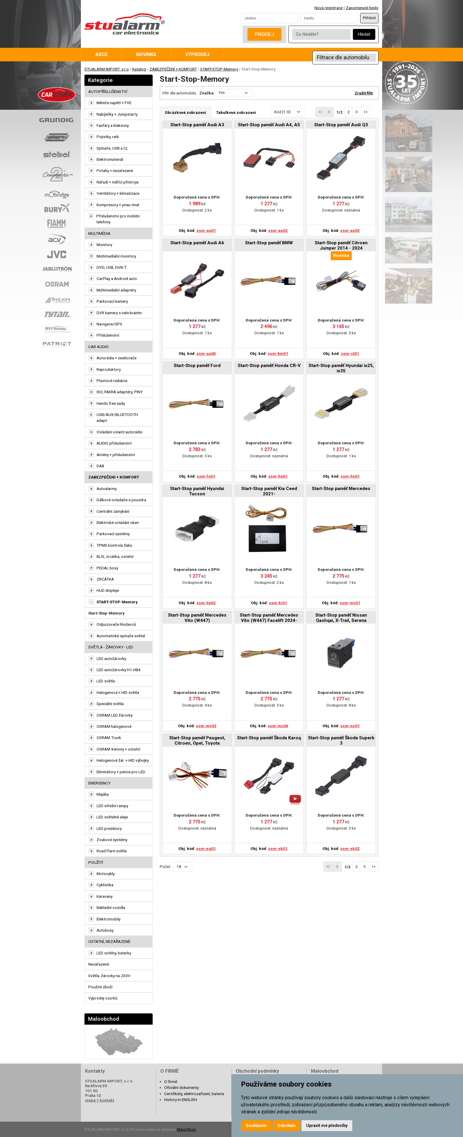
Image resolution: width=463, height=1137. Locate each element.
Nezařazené (98, 964)
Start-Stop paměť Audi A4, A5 (269, 124)
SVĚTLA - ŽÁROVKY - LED (110, 647)
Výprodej (197, 54)
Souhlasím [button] (256, 1125)
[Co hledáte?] (321, 34)
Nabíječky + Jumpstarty (117, 114)
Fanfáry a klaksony (113, 125)
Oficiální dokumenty (181, 1087)
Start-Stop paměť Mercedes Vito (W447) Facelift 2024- (269, 617)
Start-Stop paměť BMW (269, 242)
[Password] (329, 18)
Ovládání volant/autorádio (120, 432)
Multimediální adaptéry (116, 290)
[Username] (269, 18)
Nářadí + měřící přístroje (117, 182)
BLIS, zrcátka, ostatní (115, 556)
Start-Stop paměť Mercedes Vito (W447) (197, 617)
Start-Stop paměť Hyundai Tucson (197, 491)
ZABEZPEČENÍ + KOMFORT (173, 69)
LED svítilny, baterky (114, 953)
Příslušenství (108, 335)
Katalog (139, 69)
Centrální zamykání (113, 511)
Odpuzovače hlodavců (116, 624)
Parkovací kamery (112, 301)
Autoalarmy (107, 488)
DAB (100, 465)
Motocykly (106, 873)
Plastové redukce (112, 380)
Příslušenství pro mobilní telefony (118, 219)
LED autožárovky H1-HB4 (119, 669)
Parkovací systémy (113, 533)
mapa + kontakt (99, 1100)
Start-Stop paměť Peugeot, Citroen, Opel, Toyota (197, 740)
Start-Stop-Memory (106, 613)
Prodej (264, 34)
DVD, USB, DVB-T (111, 267)
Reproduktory (109, 369)
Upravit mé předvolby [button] (327, 1125)
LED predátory (109, 828)
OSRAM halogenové (114, 726)
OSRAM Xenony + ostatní (118, 749)
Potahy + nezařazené (115, 170)
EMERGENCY (99, 783)
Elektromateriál (110, 159)
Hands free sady (111, 403)
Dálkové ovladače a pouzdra (121, 499)
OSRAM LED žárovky (115, 715)
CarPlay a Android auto (117, 278)
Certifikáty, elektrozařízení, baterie (194, 1093)
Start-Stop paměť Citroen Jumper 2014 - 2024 (341, 245)
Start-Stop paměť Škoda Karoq (269, 737)
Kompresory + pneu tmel (118, 204)
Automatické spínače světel (121, 635)
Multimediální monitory (116, 256)
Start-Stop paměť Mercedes (341, 488)
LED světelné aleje (112, 817)
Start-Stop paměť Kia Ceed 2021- (269, 491)
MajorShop (186, 1129)
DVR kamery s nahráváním (119, 312)
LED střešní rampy (112, 805)
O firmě (170, 1081)
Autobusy (105, 930)
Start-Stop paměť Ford (197, 365)
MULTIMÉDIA (99, 233)
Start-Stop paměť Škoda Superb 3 (341, 740)
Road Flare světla (112, 850)
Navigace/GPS (109, 324)
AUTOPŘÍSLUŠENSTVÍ (107, 91)
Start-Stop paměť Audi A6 (197, 242)
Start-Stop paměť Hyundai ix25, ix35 (341, 368)
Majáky (103, 794)
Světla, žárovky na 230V (109, 975)
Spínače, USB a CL (112, 148)
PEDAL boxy (107, 568)
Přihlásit (369, 18)
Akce (101, 54)
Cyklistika (105, 884)
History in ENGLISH (180, 1099)
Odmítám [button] (286, 1125)
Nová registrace (328, 7)
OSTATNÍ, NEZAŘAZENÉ (109, 941)
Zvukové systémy (112, 839)
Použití (95, 862)
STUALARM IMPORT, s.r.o (106, 69)
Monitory (104, 244)
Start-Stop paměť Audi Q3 (341, 124)
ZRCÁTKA (105, 579)
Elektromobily (108, 919)
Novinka (146, 54)
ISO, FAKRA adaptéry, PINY (120, 391)
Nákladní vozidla (111, 907)
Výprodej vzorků (103, 998)
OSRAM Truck (109, 737)
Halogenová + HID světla (118, 692)
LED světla (106, 681)
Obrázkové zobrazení (185, 112)
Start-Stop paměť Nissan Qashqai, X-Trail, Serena (341, 617)
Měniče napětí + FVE (114, 102)
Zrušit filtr (364, 93)
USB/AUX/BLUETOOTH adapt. (117, 417)
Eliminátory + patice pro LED (121, 771)
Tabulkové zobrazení (236, 112)
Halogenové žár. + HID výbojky (123, 760)
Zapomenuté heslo (362, 7)
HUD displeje (108, 590)
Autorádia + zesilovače (116, 357)
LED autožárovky (111, 658)
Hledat (364, 34)
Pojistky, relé (108, 136)
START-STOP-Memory (219, 69)
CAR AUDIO (98, 346)
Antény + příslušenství (116, 454)
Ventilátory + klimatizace (118, 193)
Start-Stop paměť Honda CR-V (269, 365)
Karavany (105, 896)
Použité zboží (100, 986)
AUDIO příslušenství (114, 443)
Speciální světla (110, 703)
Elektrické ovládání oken (118, 522)
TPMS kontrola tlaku (114, 545)
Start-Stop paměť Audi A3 (197, 124)
